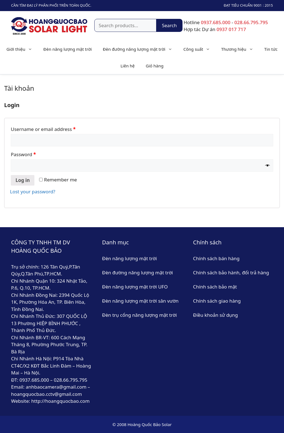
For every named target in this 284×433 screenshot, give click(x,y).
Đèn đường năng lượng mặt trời (140, 49)
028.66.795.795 (251, 22)
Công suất (199, 49)
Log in (23, 180)
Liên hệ (127, 66)
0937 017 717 (231, 29)
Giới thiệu (22, 49)
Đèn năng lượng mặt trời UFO (135, 286)
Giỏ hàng (155, 66)
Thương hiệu (239, 49)
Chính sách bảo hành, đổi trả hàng (231, 272)
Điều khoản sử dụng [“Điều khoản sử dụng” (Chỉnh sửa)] (215, 315)
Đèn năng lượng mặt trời (67, 49)
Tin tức (271, 49)
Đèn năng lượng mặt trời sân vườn (140, 301)
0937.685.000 (215, 22)
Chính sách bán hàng (216, 258)
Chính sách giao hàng (217, 301)
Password (23, 154)
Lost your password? (32, 191)
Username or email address (43, 129)
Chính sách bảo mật (215, 286)
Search (169, 25)
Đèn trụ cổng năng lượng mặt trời (139, 315)
